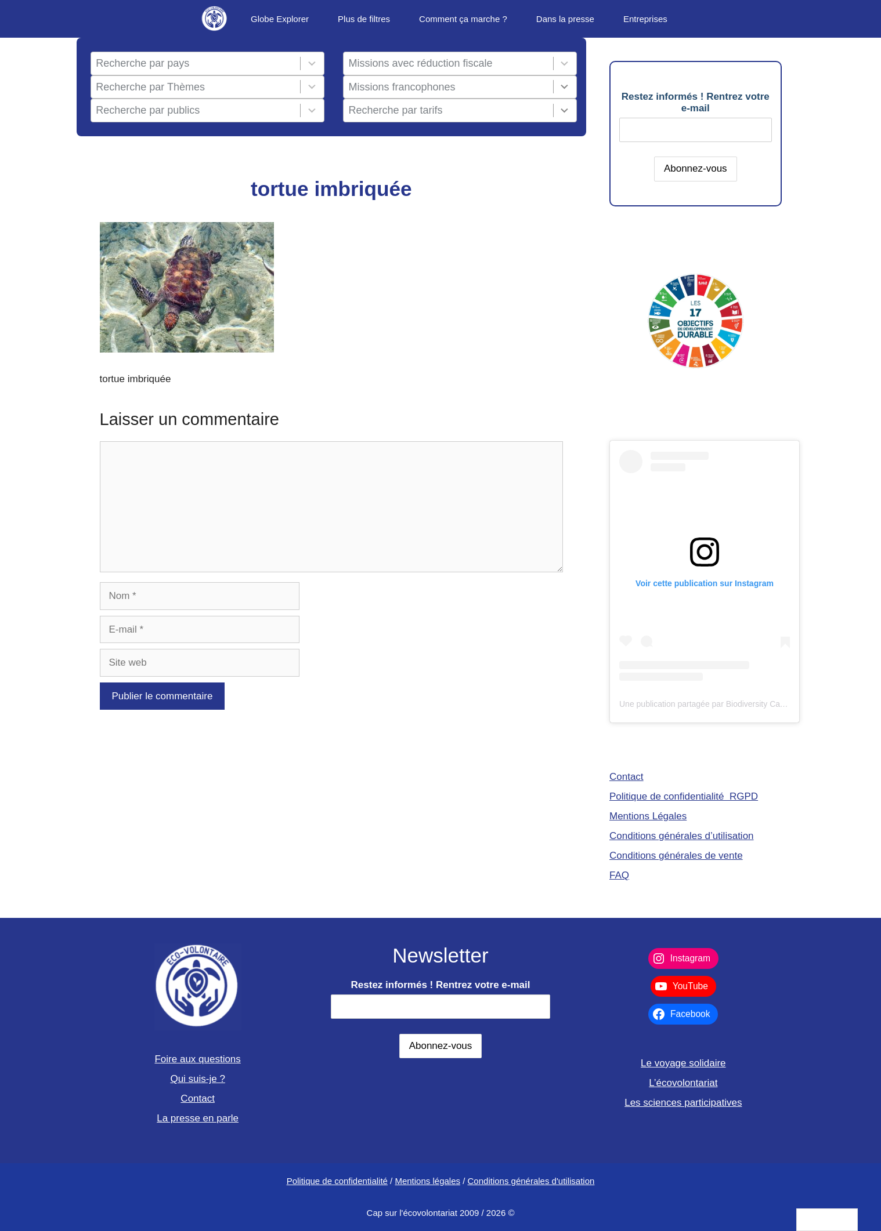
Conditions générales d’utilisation (681, 835)
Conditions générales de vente (676, 855)
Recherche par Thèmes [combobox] (150, 87)
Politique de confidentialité (337, 1181)
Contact (626, 776)
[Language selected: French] (827, 1219)
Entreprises (645, 19)
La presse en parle (198, 1118)
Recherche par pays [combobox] (142, 63)
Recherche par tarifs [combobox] (396, 110)
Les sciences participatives (683, 1102)
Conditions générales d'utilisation (531, 1181)
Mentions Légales (648, 816)
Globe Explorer (280, 19)
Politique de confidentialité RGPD (683, 796)
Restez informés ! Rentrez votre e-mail (696, 102)
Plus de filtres (364, 19)
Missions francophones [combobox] (402, 87)
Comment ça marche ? (463, 19)
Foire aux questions (197, 1059)
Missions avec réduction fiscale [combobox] (421, 63)
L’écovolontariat (683, 1082)
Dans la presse (565, 19)
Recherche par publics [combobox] (148, 110)
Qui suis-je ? (197, 1078)
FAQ (619, 875)
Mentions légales (427, 1181)
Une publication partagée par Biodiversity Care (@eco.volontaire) (736, 704)
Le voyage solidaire (683, 1063)
